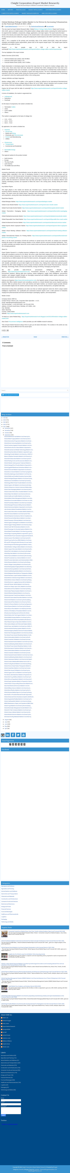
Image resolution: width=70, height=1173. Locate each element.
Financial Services (6, 909)
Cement (7, 137)
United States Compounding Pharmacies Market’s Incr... (18, 683)
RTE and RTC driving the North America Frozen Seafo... (18, 542)
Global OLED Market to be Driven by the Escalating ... (18, 599)
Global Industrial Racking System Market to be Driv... (18, 628)
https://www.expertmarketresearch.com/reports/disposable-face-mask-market (45, 219)
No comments (50, 26)
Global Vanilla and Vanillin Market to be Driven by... (17, 496)
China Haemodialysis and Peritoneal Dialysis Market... (18, 624)
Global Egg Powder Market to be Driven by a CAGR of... (18, 454)
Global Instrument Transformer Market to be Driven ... (18, 595)
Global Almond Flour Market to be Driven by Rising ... (18, 588)
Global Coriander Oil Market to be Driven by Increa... (17, 639)
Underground (8, 96)
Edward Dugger (7, 1020)
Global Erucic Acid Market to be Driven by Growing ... (18, 480)
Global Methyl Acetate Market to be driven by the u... (17, 617)
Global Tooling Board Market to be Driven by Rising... (18, 663)
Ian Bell (4, 1032)
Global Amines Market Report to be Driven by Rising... (18, 692)
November (7, 430)
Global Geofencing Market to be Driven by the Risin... (18, 569)
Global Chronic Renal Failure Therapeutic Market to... (18, 666)
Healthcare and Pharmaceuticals (9, 914)
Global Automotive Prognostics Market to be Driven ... (18, 441)
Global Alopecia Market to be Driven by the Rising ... (17, 562)
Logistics (3, 916)
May (6, 726)
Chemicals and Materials (7, 896)
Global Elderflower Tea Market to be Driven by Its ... (17, 436)
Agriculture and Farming (7, 888)
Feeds (37, 17)
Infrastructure (8, 142)
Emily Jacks (6, 1023)
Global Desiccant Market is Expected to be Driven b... (18, 469)
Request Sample (27, 17)
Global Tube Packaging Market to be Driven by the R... (18, 489)
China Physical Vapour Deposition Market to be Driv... (18, 621)
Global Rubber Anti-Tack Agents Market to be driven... (18, 615)
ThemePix (21, 1169)
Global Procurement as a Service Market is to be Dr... (18, 558)
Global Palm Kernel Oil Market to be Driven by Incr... (17, 670)
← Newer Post (5, 336)
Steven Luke (6, 1046)
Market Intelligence (36, 10)
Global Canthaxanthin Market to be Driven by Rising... (18, 701)
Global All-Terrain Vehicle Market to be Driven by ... (17, 584)
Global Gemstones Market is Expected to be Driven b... (18, 507)
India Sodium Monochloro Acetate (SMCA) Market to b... (19, 511)
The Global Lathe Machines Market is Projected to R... (18, 674)
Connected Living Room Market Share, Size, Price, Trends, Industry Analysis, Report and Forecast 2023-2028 (36, 931)
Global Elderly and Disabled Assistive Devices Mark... (18, 476)
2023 (4, 422)
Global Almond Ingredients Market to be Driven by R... (18, 679)
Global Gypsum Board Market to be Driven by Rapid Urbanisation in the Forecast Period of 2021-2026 (27, 947)
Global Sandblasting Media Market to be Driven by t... (18, 571)
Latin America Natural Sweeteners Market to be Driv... (18, 509)
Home (3, 10)
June (6, 724)
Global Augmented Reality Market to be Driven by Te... (18, 699)
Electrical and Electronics (37, 26)
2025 (4, 417)
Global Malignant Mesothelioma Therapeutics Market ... (18, 573)
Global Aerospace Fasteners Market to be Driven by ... (18, 648)
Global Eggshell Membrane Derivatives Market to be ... (18, 467)
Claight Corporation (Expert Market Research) (35, 3)
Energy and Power (6, 906)
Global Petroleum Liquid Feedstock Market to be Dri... (18, 575)
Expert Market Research (11, 26)
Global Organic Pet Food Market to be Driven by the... (18, 672)
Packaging (4, 919)
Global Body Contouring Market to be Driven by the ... (18, 443)
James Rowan (6, 1035)
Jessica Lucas (6, 1038)
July (6, 722)
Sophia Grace (6, 1044)
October (7, 432)
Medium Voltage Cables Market (43, 29)
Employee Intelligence (49, 13)
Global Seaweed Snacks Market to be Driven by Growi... (18, 641)
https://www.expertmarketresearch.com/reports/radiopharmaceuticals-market (45, 216)
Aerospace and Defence (7, 886)
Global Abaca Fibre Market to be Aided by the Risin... (18, 608)
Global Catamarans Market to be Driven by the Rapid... (18, 659)
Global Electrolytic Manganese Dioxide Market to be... (18, 708)
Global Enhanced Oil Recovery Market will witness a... (18, 619)
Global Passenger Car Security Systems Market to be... (18, 529)
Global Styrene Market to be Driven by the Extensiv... (17, 606)
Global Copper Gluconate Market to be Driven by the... (18, 549)
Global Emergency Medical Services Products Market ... (18, 630)
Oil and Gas (8, 131)
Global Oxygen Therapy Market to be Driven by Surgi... (18, 524)
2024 (4, 420)
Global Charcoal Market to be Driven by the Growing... (18, 555)
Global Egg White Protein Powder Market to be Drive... (18, 482)
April (6, 728)
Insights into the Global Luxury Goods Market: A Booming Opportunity (26, 954)
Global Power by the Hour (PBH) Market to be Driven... (18, 540)
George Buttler (6, 1029)
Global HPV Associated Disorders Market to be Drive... (18, 597)
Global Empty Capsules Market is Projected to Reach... (18, 681)
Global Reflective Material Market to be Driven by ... (17, 593)
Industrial (7, 129)
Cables (13, 107)
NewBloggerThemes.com (35, 1171)
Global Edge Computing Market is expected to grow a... (18, 533)
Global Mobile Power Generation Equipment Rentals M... (18, 535)
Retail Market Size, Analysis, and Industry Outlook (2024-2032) (24, 986)
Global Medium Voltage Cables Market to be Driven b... (18, 547)
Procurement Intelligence (10, 17)
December (7, 428)
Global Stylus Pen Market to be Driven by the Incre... (17, 494)
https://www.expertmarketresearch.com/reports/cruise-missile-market (38, 204)
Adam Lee (5, 1017)
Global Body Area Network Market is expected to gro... (18, 452)
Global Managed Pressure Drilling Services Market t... (18, 505)
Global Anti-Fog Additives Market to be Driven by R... (18, 677)
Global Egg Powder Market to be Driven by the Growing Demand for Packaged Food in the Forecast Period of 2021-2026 (32, 1003)
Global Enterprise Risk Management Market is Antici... (18, 544)
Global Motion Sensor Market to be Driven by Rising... (18, 580)
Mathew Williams (7, 1041)
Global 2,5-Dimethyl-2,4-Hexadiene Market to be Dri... (18, 610)
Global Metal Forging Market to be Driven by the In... (17, 438)
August (6, 719)
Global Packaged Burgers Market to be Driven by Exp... (18, 478)
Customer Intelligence (53, 10)
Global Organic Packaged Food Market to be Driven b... (18, 522)
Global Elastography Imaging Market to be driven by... (18, 566)
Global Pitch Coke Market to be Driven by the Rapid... (18, 551)
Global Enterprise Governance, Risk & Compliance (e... (18, 516)
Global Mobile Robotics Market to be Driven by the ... (18, 714)
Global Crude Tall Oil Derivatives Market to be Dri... (17, 527)
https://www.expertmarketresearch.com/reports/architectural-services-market (44, 222)
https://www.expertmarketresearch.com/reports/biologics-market (34, 201)
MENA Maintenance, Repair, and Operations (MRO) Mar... (19, 703)
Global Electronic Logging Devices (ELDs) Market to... (18, 582)
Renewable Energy (9, 149)
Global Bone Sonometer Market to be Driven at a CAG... (18, 500)
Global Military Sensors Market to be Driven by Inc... (17, 688)
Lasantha (36, 1169)
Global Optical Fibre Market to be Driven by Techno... (18, 602)
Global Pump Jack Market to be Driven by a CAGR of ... (18, 626)
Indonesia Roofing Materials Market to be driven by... (18, 716)
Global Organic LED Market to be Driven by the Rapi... (18, 485)
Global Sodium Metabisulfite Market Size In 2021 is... (18, 661)
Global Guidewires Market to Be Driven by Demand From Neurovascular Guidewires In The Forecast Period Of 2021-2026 (32, 941)
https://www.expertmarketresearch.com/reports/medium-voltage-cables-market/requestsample (35, 49)
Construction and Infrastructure (9, 899)
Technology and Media (7, 922)
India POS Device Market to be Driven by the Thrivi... (17, 513)
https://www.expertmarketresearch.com (18, 313)
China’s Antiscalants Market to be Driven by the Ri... (17, 637)
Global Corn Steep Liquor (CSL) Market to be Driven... (18, 586)
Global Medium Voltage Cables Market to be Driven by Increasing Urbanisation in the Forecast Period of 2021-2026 (34, 23)
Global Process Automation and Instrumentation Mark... (18, 560)
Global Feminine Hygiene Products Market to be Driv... (18, 445)
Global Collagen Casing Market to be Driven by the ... (18, 564)
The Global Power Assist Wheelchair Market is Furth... (18, 635)
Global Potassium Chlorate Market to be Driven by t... (18, 520)
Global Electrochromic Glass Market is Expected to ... (18, 447)
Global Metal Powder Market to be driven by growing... (18, 531)
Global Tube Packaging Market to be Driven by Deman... (18, 632)
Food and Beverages (6, 911)
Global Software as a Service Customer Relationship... (18, 487)
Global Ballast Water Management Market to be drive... (18, 498)
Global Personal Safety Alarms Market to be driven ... (18, 518)
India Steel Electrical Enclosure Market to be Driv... (17, 685)
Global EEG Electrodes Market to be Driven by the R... (18, 458)
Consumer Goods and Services (9, 901)
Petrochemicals (18, 135)
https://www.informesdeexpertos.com (25, 280)
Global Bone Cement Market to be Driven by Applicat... (18, 471)
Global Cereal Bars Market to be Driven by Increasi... (17, 668)
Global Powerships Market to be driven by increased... (18, 502)
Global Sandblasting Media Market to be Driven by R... (18, 644)
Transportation (9, 144)
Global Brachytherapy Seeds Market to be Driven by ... (18, 474)
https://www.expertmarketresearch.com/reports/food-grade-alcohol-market (43, 208)
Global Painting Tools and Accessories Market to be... (18, 460)
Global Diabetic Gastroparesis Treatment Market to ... (18, 463)
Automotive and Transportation (9, 894)
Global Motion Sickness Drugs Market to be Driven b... (18, 577)
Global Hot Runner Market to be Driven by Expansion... (18, 604)
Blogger (55, 1167)
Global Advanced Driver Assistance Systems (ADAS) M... (19, 697)
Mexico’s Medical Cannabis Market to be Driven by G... (18, 456)
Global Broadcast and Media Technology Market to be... (18, 449)
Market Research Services (30, 13)
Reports (10, 10)
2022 (4, 424)
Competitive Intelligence (10, 13)
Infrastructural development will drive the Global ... (17, 613)
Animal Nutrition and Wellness (9, 891)
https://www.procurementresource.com (19, 271)
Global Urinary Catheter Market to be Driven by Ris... (17, 712)
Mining (14, 133)
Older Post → (65, 336)
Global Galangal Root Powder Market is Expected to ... (18, 465)
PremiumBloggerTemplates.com (48, 1169)
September (7, 435)
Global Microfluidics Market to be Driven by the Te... (17, 690)
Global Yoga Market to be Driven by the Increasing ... (18, 705)
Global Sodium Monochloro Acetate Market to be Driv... (18, 491)
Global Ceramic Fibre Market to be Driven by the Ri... (17, 538)
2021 (4, 426)
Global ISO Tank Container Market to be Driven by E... (18, 710)
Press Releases (21, 10)
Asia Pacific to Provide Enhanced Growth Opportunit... (18, 694)
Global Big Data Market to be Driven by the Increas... (17, 553)
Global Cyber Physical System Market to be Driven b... (18, 591)
